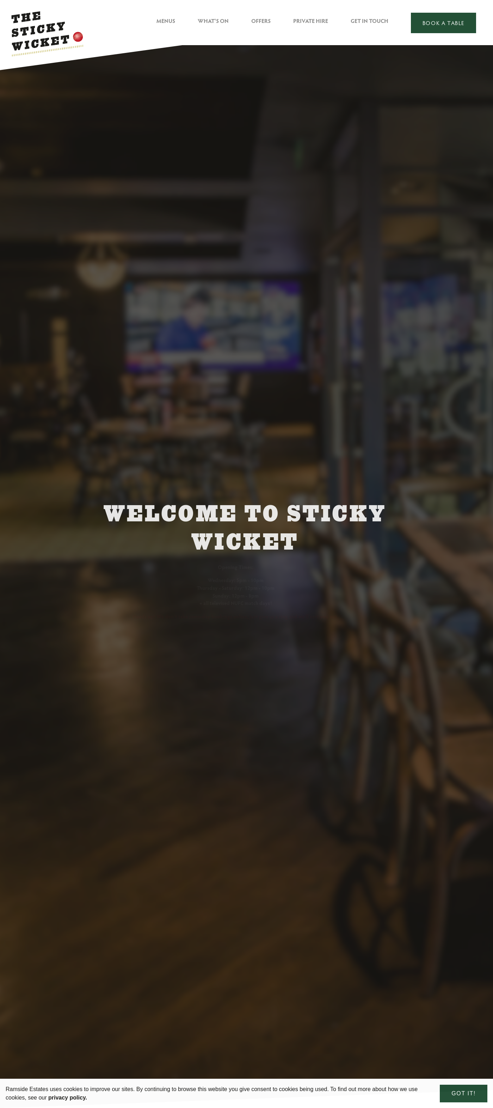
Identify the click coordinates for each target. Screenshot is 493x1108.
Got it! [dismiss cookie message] (463, 1093)
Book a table (443, 22)
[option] (246, 576)
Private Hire (310, 20)
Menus (165, 20)
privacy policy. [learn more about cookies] (67, 1098)
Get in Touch (369, 20)
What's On (213, 20)
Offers (261, 20)
